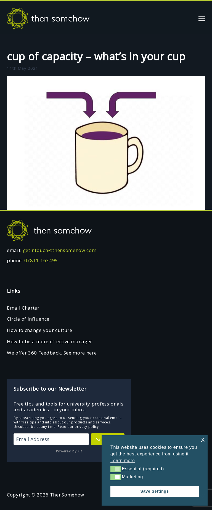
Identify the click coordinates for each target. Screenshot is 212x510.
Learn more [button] (122, 460)
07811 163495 (41, 260)
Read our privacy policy (78, 426)
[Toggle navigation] (201, 18)
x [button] (203, 439)
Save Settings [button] (154, 491)
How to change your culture (39, 330)
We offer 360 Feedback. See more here (52, 353)
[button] (115, 469)
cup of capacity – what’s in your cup (96, 56)
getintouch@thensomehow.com (60, 250)
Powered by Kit (69, 451)
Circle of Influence (28, 319)
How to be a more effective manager (49, 341)
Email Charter (23, 308)
